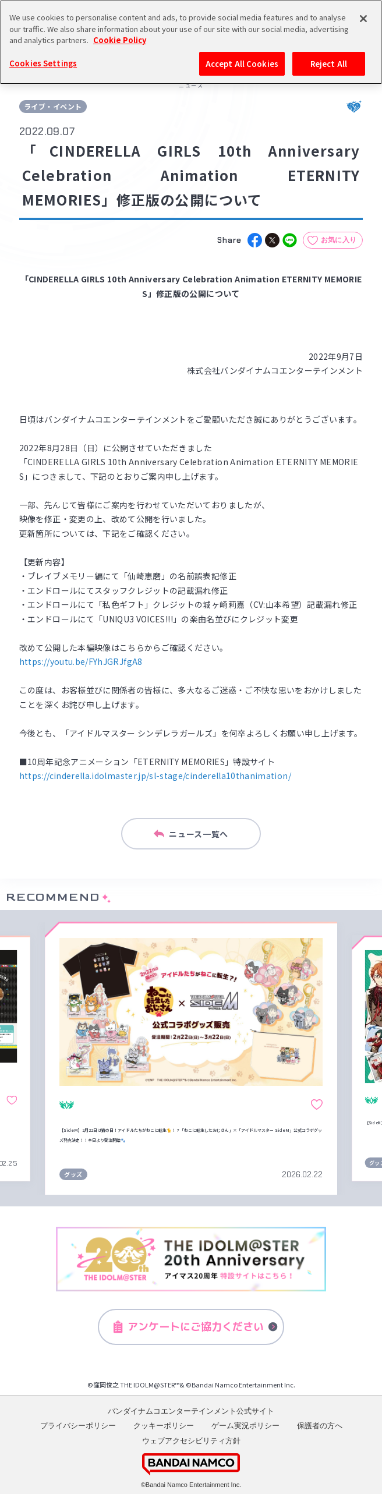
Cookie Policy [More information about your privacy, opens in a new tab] (119, 39)
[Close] (363, 18)
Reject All (328, 63)
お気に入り (339, 240)
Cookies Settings (43, 63)
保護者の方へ (319, 1425)
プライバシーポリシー (78, 1425)
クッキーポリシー (163, 1425)
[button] (24, 1058)
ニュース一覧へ (191, 834)
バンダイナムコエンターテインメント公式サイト (191, 1411)
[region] (191, 42)
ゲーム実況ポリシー (245, 1425)
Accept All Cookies (242, 63)
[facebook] (254, 240)
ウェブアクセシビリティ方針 (191, 1440)
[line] (289, 240)
